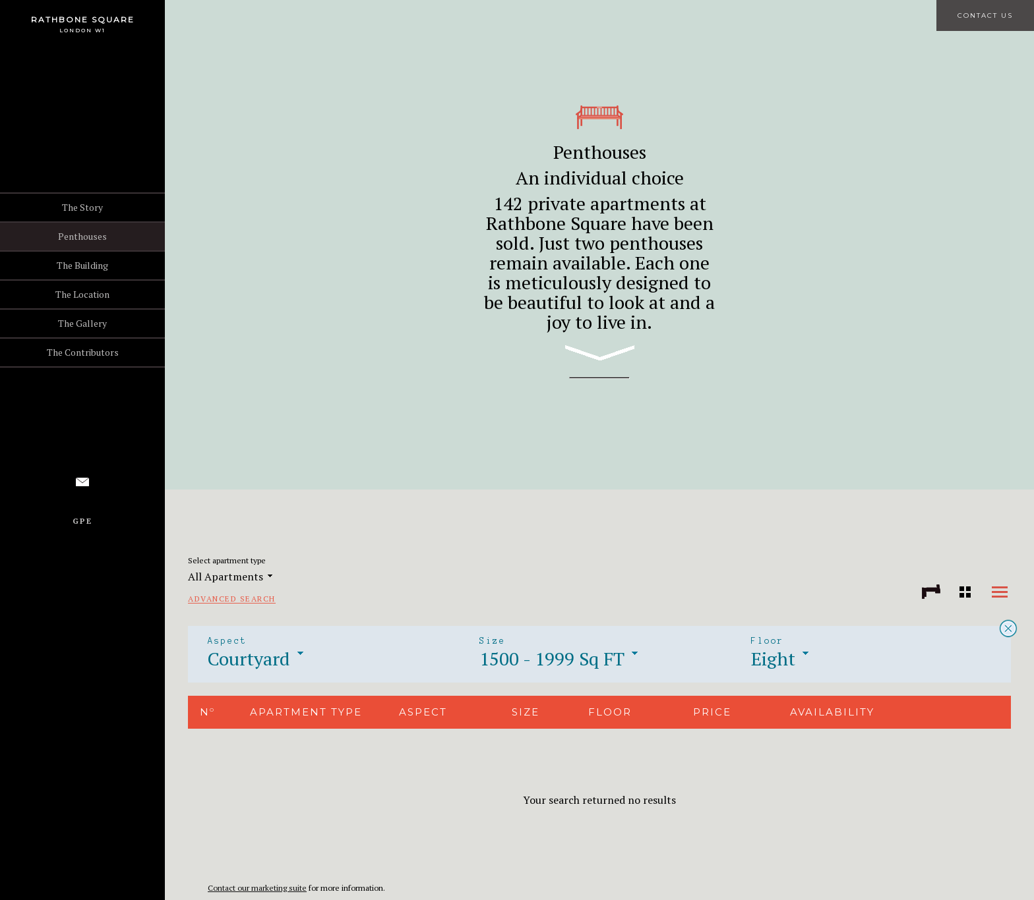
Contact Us (985, 15)
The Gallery (82, 323)
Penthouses (82, 236)
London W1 (82, 30)
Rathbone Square (83, 19)
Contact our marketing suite (257, 888)
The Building (82, 265)
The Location (82, 294)
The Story (82, 207)
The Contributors (83, 352)
